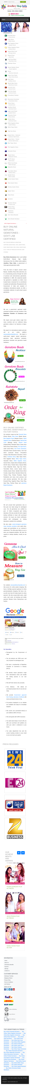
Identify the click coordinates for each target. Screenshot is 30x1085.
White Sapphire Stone (20, 460)
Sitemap (6, 968)
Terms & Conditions (8, 982)
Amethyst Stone (11, 456)
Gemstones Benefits (9, 964)
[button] (19, 852)
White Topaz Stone (21, 458)
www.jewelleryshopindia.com (11, 334)
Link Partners (7, 984)
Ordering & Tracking (8, 976)
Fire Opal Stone (22, 446)
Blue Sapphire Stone (9, 438)
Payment (6, 966)
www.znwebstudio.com (13, 1081)
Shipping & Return (8, 978)
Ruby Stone (15, 436)
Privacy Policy (7, 980)
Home (6, 960)
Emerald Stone (22, 434)
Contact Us (7, 970)
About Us (7, 962)
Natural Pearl (22, 442)
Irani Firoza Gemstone (20, 448)
